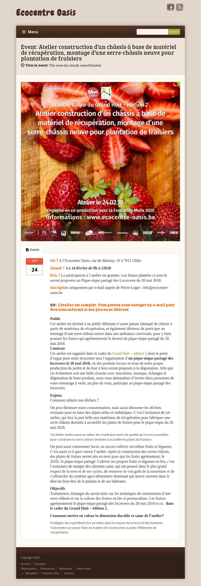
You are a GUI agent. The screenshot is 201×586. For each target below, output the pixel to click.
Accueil (25, 564)
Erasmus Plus (51, 573)
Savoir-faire (84, 568)
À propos (40, 564)
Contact (69, 573)
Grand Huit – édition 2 (129, 353)
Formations (47, 568)
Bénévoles (66, 568)
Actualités (32, 573)
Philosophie (28, 568)
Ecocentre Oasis (46, 12)
